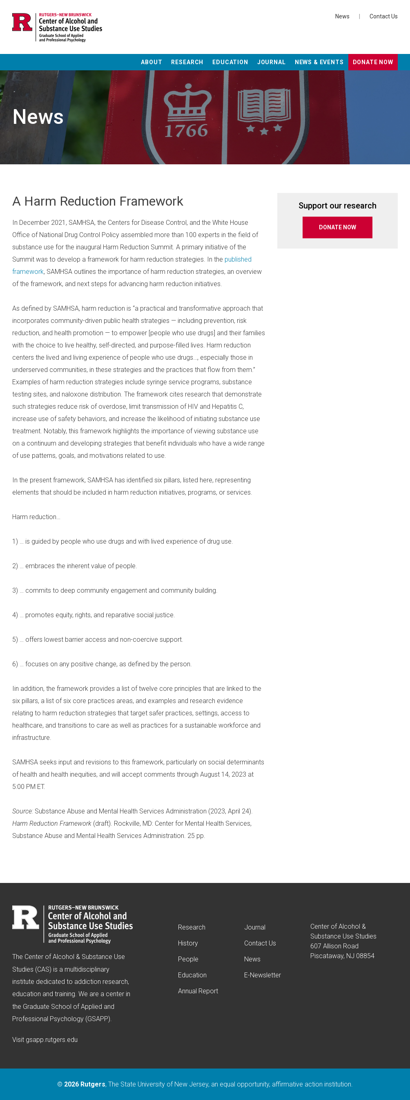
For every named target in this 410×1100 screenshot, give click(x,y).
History (188, 943)
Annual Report (198, 991)
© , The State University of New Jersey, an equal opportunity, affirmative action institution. (205, 1084)
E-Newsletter (262, 975)
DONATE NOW (337, 227)
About (151, 62)
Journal (271, 62)
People (188, 959)
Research (187, 62)
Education (230, 62)
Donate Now (373, 62)
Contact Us (384, 16)
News (342, 16)
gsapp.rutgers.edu (52, 1040)
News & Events (319, 62)
